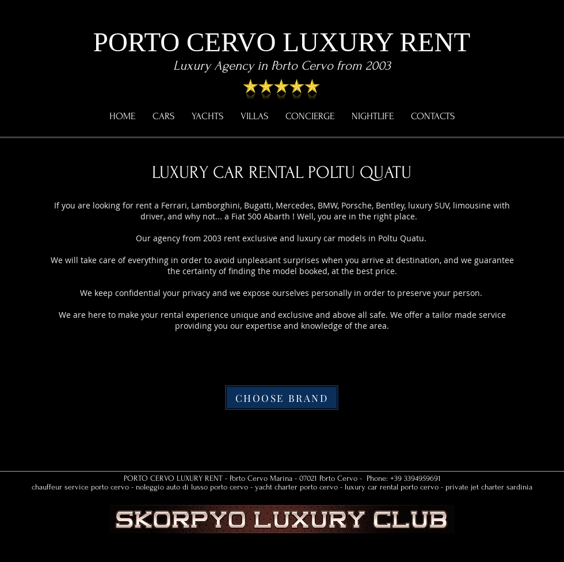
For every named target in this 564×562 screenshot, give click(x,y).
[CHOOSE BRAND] (281, 398)
